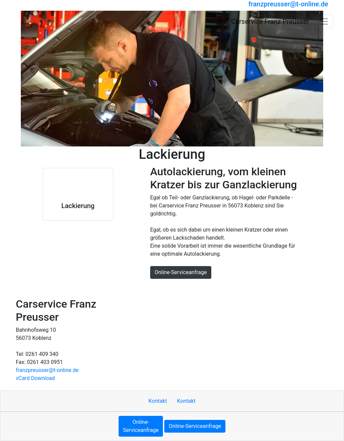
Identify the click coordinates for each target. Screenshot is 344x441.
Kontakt (126, 288)
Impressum (154, 288)
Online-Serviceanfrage (181, 272)
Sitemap (183, 288)
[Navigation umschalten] (323, 21)
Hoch (105, 288)
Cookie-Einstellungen (306, 288)
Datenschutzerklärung (225, 288)
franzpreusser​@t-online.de (47, 370)
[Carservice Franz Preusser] (38, 21)
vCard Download (35, 378)
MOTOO (265, 288)
